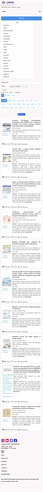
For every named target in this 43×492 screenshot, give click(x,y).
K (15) (9, 104)
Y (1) (27, 107)
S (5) (3, 107)
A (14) (9, 100)
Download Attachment (8, 396)
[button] (4, 90)
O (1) (28, 104)
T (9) (7, 107)
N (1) (23, 104)
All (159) (4, 100)
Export (21, 114)
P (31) (32, 104)
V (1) (16, 107)
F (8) (31, 100)
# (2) (34, 107)
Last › (16, 434)
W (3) (20, 107)
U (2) (11, 107)
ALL (17, 22)
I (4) (3, 104)
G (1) (35, 100)
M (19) (18, 104)
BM (2, 7)
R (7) (39, 104)
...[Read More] (29, 172)
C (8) (18, 100)
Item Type (7, 95)
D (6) (23, 100)
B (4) (14, 100)
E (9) (27, 100)
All (2, 95)
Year (13, 95)
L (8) (14, 104)
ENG (5, 7)
